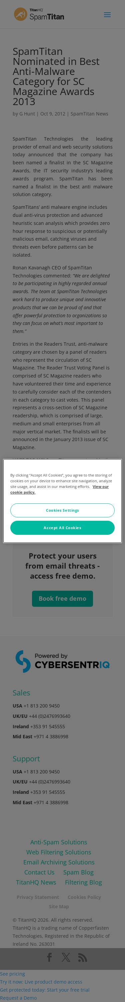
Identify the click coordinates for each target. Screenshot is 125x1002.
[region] (62, 501)
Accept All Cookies (62, 527)
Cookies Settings (62, 510)
